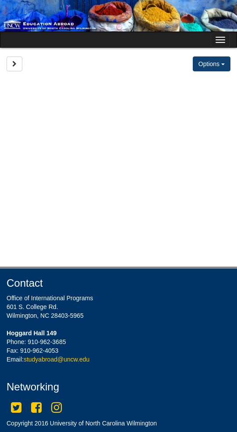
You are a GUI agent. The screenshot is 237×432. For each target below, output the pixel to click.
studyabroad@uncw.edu (56, 359)
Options (211, 63)
